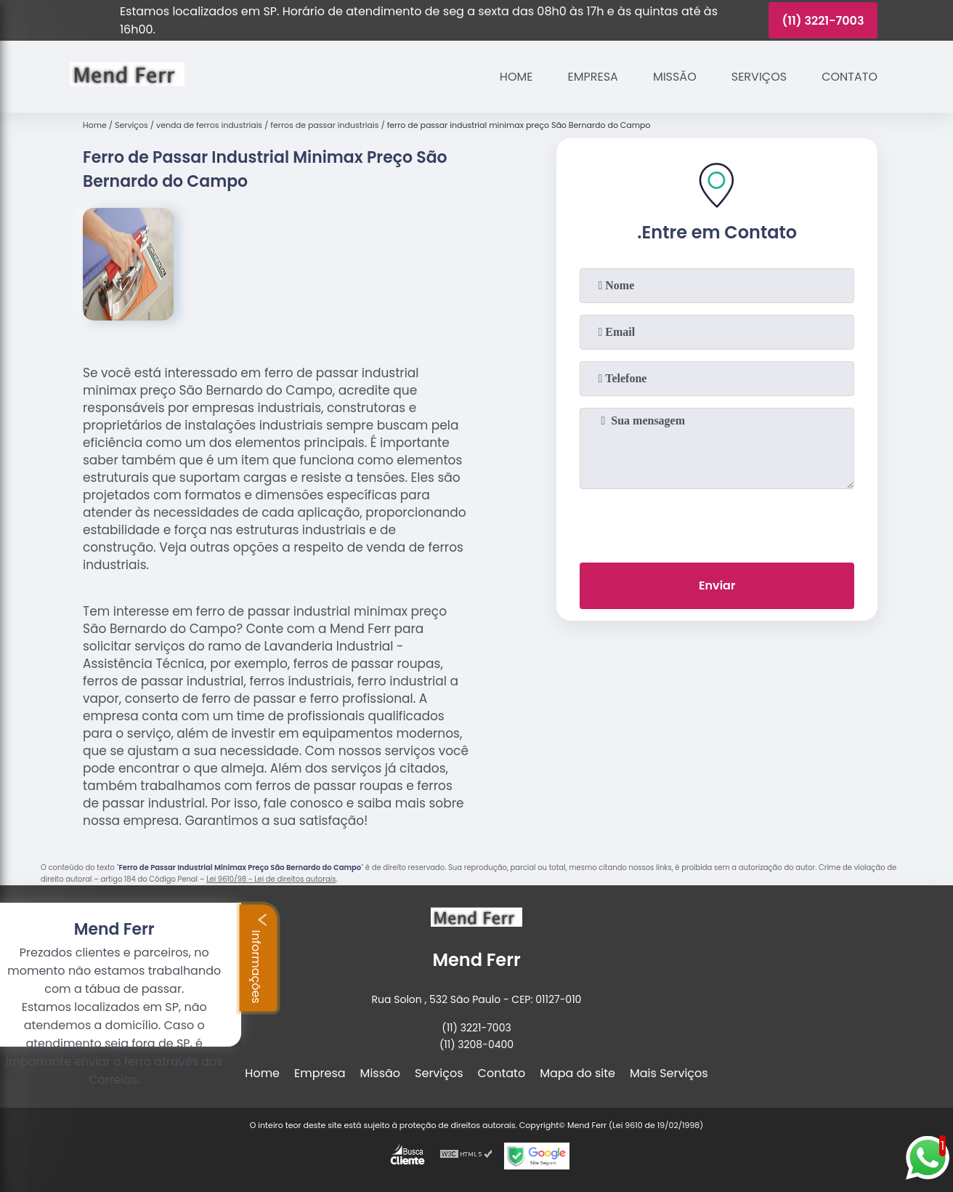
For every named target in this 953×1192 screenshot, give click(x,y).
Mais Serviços (669, 1073)
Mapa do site (577, 1073)
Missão (675, 76)
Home (516, 76)
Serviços (759, 76)
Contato (849, 76)
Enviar (717, 585)
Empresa (593, 76)
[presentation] (717, 522)
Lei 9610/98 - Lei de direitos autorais (271, 879)
